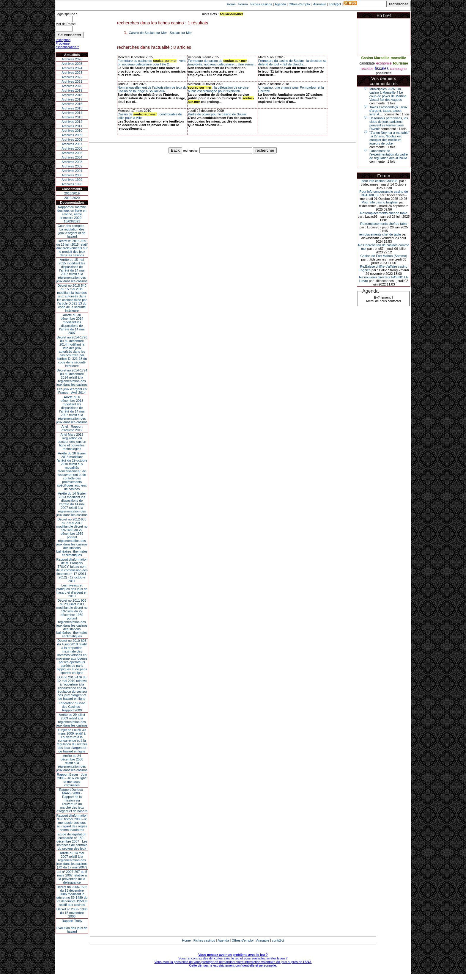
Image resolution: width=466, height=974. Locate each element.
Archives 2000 (72, 175)
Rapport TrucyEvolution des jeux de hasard (72, 926)
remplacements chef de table (380, 234)
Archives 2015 (72, 108)
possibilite (384, 73)
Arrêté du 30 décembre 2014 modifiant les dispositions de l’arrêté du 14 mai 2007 (72, 324)
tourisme (400, 63)
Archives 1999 (72, 179)
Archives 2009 (72, 135)
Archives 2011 (72, 126)
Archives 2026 (72, 59)
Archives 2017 (72, 99)
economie (384, 63)
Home (231, 4)
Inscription (63, 40)
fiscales (382, 68)
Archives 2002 (72, 166)
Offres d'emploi (299, 4)
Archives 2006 (72, 148)
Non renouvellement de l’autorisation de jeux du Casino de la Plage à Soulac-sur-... (152, 89)
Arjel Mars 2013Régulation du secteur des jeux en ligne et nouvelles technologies (72, 442)
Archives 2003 (72, 162)
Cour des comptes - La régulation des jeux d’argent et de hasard (72, 231)
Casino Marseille (375, 58)
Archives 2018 (72, 95)
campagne (398, 69)
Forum (243, 4)
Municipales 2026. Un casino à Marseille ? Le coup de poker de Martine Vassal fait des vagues (388, 94)
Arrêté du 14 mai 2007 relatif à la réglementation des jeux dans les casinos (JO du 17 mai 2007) (72, 860)
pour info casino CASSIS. (379, 181)
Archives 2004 (72, 157)
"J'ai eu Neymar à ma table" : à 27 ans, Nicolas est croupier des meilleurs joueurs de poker (389, 138)
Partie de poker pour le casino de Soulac (217, 114)
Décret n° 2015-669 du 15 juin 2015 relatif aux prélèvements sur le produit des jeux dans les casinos (71, 248)
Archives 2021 (72, 81)
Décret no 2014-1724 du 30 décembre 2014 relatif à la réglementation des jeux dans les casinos (72, 377)
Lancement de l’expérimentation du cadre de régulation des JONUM (388, 154)
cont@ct (335, 4)
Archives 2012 (72, 121)
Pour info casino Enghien (380, 202)
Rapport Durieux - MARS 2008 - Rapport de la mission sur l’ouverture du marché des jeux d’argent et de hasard (71, 800)
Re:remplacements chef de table (383, 213)
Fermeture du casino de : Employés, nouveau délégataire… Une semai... (222, 62)
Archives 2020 (72, 86)
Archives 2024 (72, 68)
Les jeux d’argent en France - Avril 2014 (71, 390)
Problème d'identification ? (67, 45)
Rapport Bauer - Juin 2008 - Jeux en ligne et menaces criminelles (72, 780)
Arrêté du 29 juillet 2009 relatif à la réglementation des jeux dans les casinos (72, 720)
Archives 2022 (72, 77)
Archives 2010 (72, 130)
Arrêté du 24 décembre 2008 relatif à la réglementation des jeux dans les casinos (72, 763)
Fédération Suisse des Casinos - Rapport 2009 (72, 706)
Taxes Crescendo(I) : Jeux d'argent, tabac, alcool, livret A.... (388, 110)
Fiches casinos (261, 4)
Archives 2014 (72, 113)
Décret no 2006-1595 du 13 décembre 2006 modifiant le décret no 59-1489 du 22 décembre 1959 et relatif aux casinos (72, 895)
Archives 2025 (72, 63)
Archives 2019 (72, 90)
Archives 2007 (72, 144)
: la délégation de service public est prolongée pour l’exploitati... (218, 89)
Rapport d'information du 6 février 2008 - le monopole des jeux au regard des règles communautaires (72, 823)
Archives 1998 (72, 184)
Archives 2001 (72, 170)
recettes (367, 69)
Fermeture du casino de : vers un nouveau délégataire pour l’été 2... (152, 62)
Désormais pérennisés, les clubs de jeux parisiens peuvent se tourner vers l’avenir (388, 123)
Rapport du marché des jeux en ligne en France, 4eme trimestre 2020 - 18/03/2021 (71, 214)
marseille (398, 58)
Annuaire (319, 4)
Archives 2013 (72, 117)
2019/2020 (72, 198)
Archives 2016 (72, 104)
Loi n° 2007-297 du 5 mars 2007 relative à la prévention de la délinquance (72, 877)
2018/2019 (72, 193)
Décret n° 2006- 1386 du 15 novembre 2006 (72, 912)
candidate (367, 63)
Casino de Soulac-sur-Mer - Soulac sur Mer (160, 32)
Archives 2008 (72, 139)
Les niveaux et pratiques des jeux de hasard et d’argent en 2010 (72, 591)
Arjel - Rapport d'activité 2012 (72, 428)
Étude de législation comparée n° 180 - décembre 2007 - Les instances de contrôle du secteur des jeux (71, 841)
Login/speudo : (66, 14)
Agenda (280, 4)
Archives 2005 (72, 153)
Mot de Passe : (66, 24)
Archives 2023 (72, 72)
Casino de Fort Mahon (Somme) (383, 256)
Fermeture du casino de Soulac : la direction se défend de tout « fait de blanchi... (292, 62)
